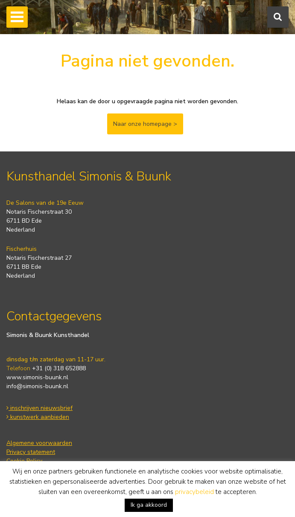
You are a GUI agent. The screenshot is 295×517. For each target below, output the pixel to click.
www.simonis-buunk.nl (37, 377)
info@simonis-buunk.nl (37, 386)
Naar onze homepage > (145, 124)
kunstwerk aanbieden (37, 417)
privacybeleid (194, 492)
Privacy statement (30, 452)
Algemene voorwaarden (39, 443)
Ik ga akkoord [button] (149, 505)
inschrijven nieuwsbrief (39, 408)
